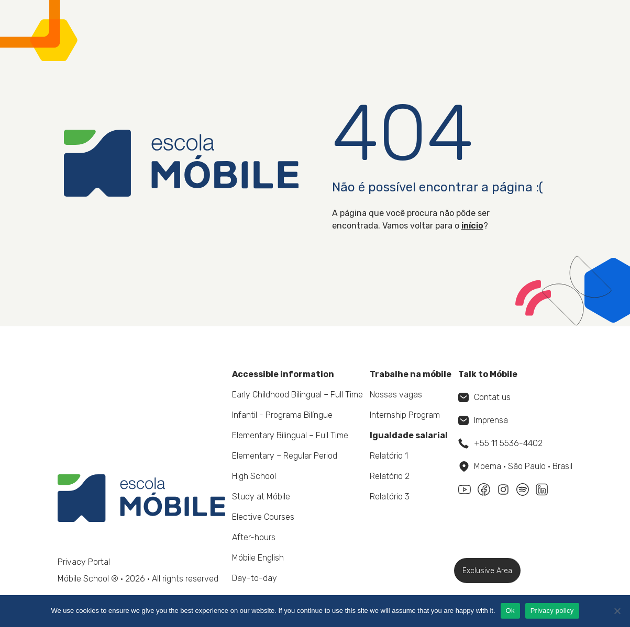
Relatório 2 (390, 476)
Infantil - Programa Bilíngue (282, 415)
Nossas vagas (396, 395)
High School (254, 476)
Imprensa (483, 420)
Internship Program (405, 415)
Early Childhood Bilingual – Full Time (297, 395)
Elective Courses (263, 517)
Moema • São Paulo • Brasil (515, 466)
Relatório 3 (390, 496)
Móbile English (258, 558)
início (472, 226)
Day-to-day (254, 578)
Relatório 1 (389, 456)
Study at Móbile (261, 496)
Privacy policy (552, 610)
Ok (510, 610)
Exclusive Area (487, 570)
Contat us (484, 397)
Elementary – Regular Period (284, 456)
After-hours (253, 537)
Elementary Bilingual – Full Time (290, 435)
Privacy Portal (84, 562)
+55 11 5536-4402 (500, 443)
